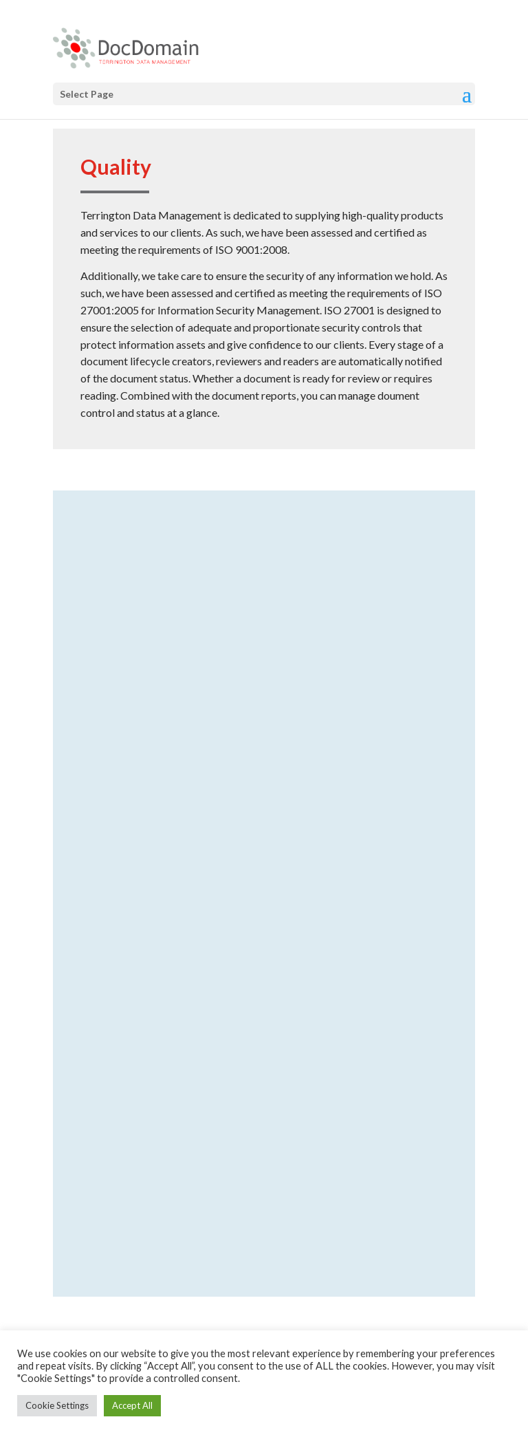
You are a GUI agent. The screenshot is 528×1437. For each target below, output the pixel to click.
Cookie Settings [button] (57, 1405)
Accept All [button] (132, 1405)
